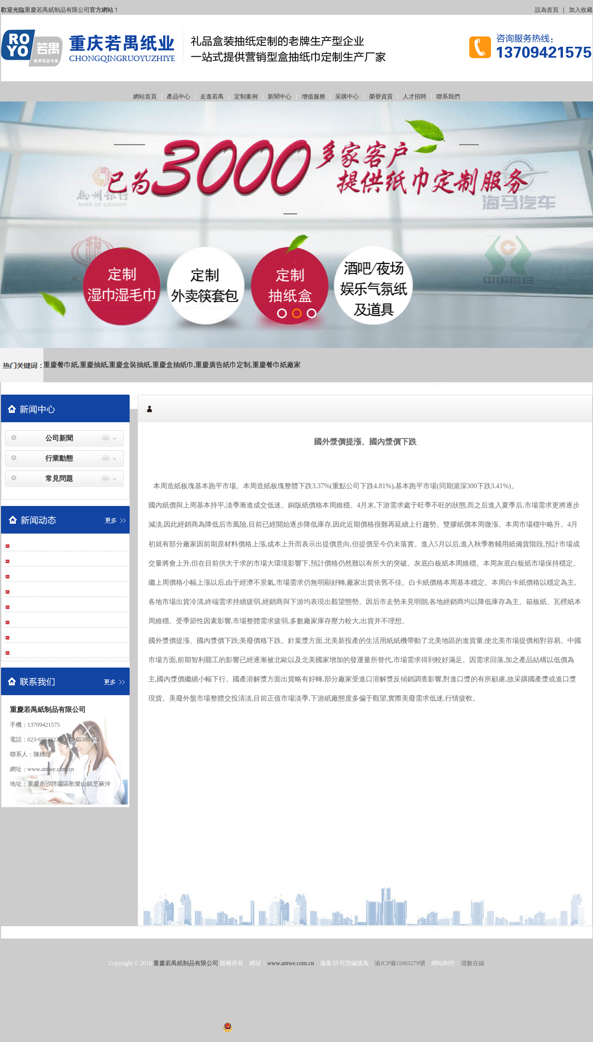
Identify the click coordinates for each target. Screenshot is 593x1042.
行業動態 (59, 458)
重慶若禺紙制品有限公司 (57, 9)
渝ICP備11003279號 (400, 963)
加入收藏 (581, 9)
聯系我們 (448, 96)
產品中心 (178, 96)
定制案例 (246, 96)
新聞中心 (279, 96)
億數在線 (473, 963)
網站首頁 (145, 96)
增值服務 (313, 96)
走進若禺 (212, 96)
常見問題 (59, 478)
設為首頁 (546, 9)
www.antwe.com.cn (290, 963)
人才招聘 (414, 96)
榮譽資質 (381, 96)
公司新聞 (59, 438)
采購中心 (347, 96)
